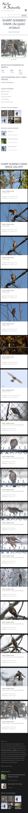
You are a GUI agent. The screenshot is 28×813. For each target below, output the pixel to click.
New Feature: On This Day (15, 784)
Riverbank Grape (12, 146)
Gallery (15, 750)
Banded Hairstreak (13, 139)
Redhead (10, 131)
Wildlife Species (5, 91)
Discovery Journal (5, 750)
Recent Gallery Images (9, 107)
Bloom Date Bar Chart (7, 102)
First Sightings (5, 99)
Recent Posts (5, 771)
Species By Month (6, 96)
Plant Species (4, 94)
